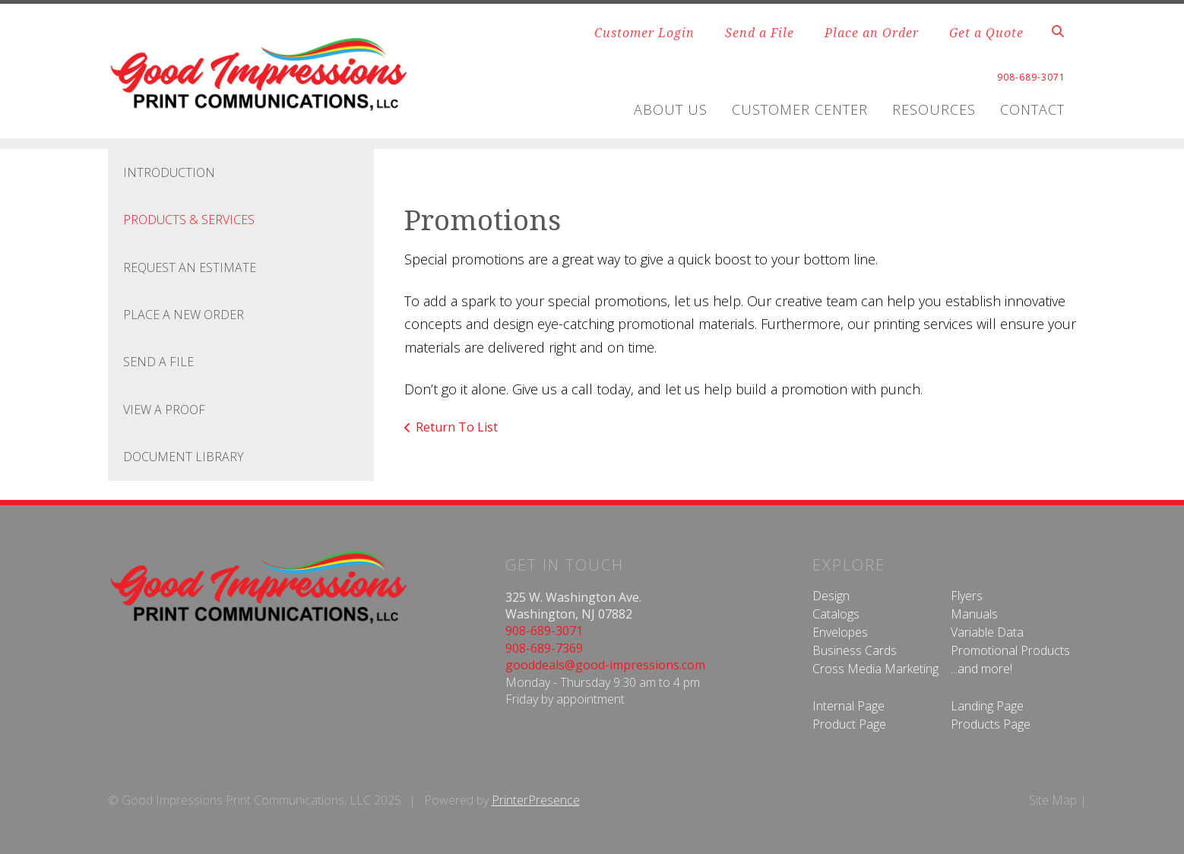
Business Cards (854, 650)
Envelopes (840, 632)
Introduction (169, 172)
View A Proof (164, 409)
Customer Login (644, 32)
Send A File (158, 361)
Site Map (1053, 800)
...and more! (981, 668)
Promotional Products (1010, 650)
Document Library (183, 456)
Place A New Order (183, 314)
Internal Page (848, 705)
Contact (1032, 109)
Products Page (990, 724)
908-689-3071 (544, 630)
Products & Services (189, 219)
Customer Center (800, 109)
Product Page (849, 724)
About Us (671, 109)
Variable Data (987, 632)
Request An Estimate (189, 267)
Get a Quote (986, 32)
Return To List (457, 427)
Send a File (759, 32)
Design (831, 595)
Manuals (974, 614)
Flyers (967, 595)
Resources (934, 109)
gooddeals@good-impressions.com (605, 664)
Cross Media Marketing (875, 668)
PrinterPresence (536, 800)
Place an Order (872, 32)
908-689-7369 (544, 648)
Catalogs (836, 614)
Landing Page (987, 705)
